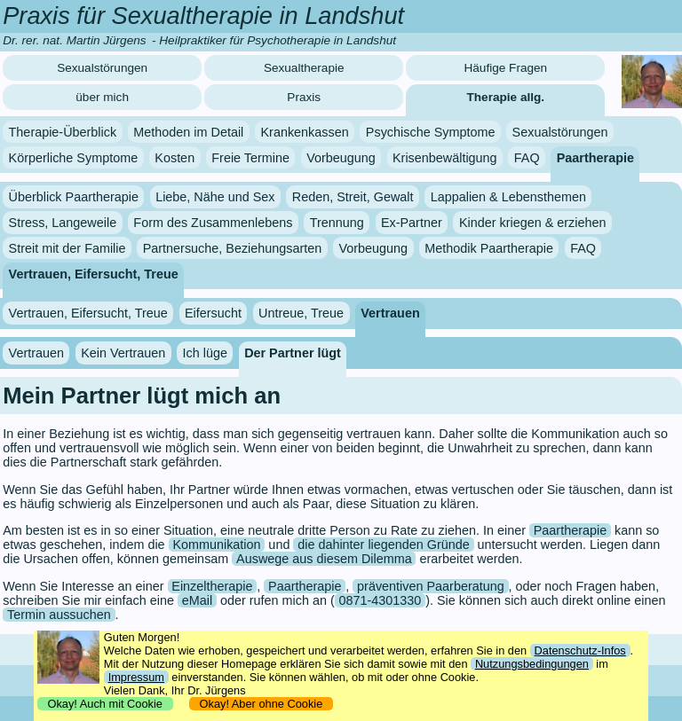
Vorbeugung (341, 157)
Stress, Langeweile (63, 223)
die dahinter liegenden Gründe (383, 544)
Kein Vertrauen (123, 353)
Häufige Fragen (505, 67)
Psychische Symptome (431, 132)
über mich (102, 97)
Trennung (337, 223)
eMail (197, 600)
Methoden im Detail (188, 132)
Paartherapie (595, 157)
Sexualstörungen (102, 67)
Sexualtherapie (304, 67)
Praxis (304, 97)
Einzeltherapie (211, 586)
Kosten (174, 157)
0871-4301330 (380, 600)
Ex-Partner (411, 223)
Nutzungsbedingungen (532, 663)
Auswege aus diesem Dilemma (324, 559)
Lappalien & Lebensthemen (508, 197)
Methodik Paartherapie (488, 248)
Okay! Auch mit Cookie (105, 703)
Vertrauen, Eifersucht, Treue (93, 273)
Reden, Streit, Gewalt (353, 197)
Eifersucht (213, 313)
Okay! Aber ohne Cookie (261, 703)
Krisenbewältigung (445, 157)
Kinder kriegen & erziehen (533, 223)
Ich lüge (205, 353)
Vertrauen (390, 313)
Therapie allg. (506, 97)
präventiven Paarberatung (430, 586)
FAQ (527, 157)
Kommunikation (216, 544)
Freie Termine (250, 157)
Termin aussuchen (59, 614)
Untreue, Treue (301, 313)
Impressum (136, 677)
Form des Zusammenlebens (212, 223)
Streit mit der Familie (67, 248)
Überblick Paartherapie (74, 197)
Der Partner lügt (292, 353)
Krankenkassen (304, 132)
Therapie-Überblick (63, 132)
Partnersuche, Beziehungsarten (232, 248)
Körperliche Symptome (74, 157)
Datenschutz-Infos (580, 650)
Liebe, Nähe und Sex (214, 197)
